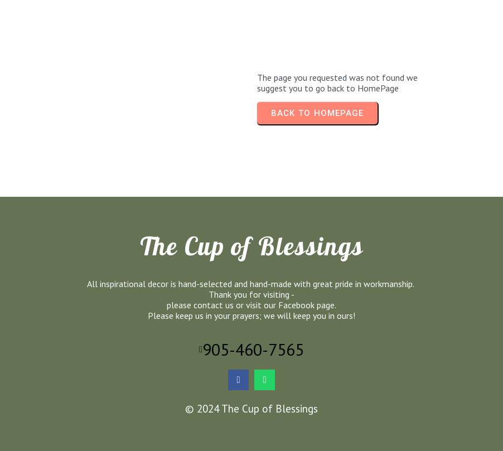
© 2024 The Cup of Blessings (251, 408)
